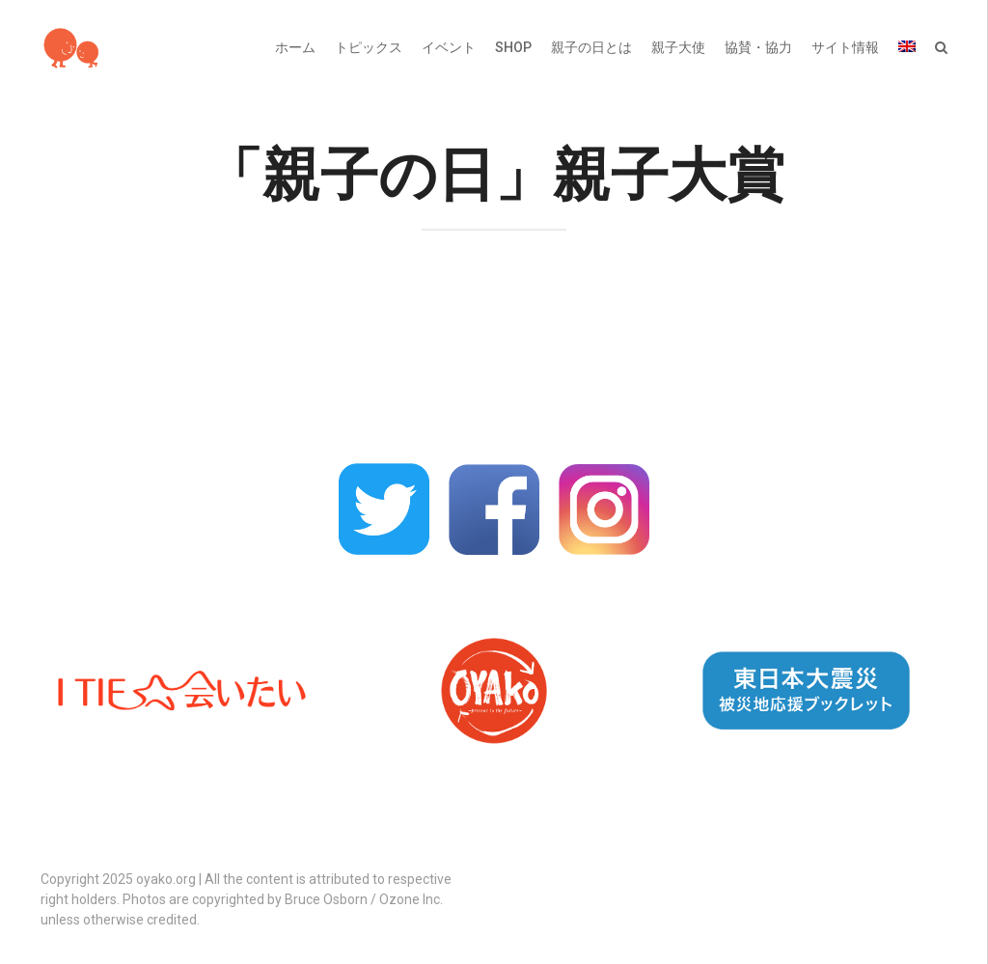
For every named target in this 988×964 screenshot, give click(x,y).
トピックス (368, 47)
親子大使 (678, 47)
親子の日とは (591, 47)
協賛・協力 (758, 47)
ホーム (295, 47)
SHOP (513, 47)
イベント (449, 47)
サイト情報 (845, 47)
